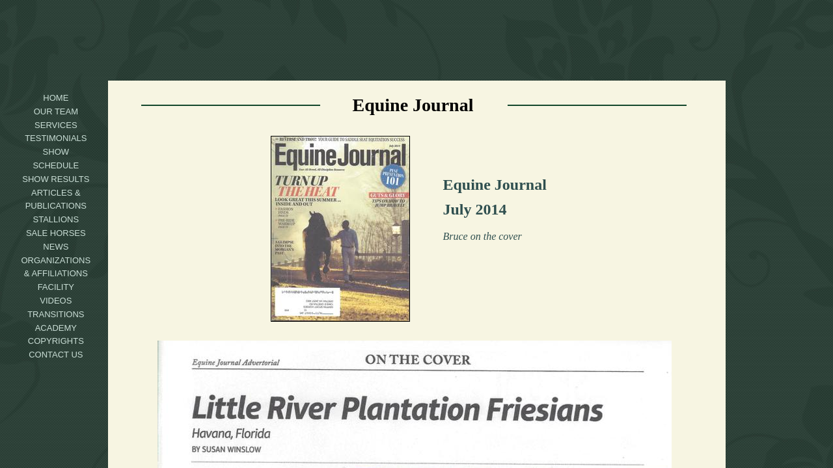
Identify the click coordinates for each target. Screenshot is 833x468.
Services (55, 125)
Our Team (56, 111)
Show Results (55, 179)
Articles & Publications (56, 199)
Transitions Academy (55, 321)
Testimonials (56, 138)
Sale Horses (56, 233)
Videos (56, 301)
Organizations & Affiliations (56, 267)
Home (55, 98)
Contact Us (56, 354)
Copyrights (56, 341)
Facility (56, 287)
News (55, 247)
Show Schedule (56, 158)
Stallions (56, 219)
